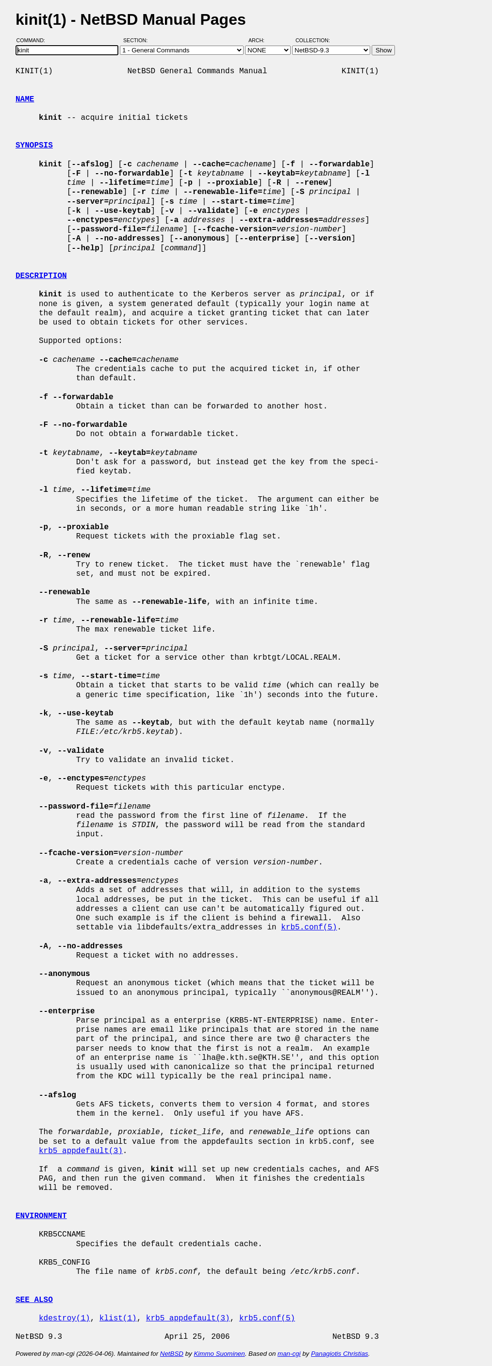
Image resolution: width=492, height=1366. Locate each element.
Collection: (312, 40)
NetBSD (171, 1353)
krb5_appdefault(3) (81, 1151)
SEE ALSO (34, 1300)
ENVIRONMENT (41, 1216)
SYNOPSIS (34, 145)
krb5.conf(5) (309, 927)
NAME (25, 99)
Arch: (260, 40)
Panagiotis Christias (339, 1353)
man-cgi (289, 1353)
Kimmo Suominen (219, 1353)
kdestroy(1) (64, 1318)
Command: (33, 40)
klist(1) (118, 1318)
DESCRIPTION (41, 276)
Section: (137, 40)
